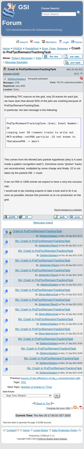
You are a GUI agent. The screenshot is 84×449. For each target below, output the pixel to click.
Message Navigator (16, 62)
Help (35, 42)
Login (64, 42)
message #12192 (11, 74)
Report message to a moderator (68, 210)
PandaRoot (32, 48)
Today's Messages (22, 58)
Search (22, 42)
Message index (43, 222)
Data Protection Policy (65, 430)
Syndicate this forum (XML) (59, 408)
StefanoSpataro (17, 78)
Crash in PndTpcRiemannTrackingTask (32, 69)
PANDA (17, 48)
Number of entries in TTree (36, 387)
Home (76, 42)
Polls (39, 58)
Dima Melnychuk (48, 294)
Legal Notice (40, 430)
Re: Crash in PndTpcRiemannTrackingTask (42, 241)
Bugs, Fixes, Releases (55, 48)
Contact (10, 430)
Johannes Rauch (48, 245)
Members (49, 42)
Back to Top (43, 403)
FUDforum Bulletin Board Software (52, 439)
